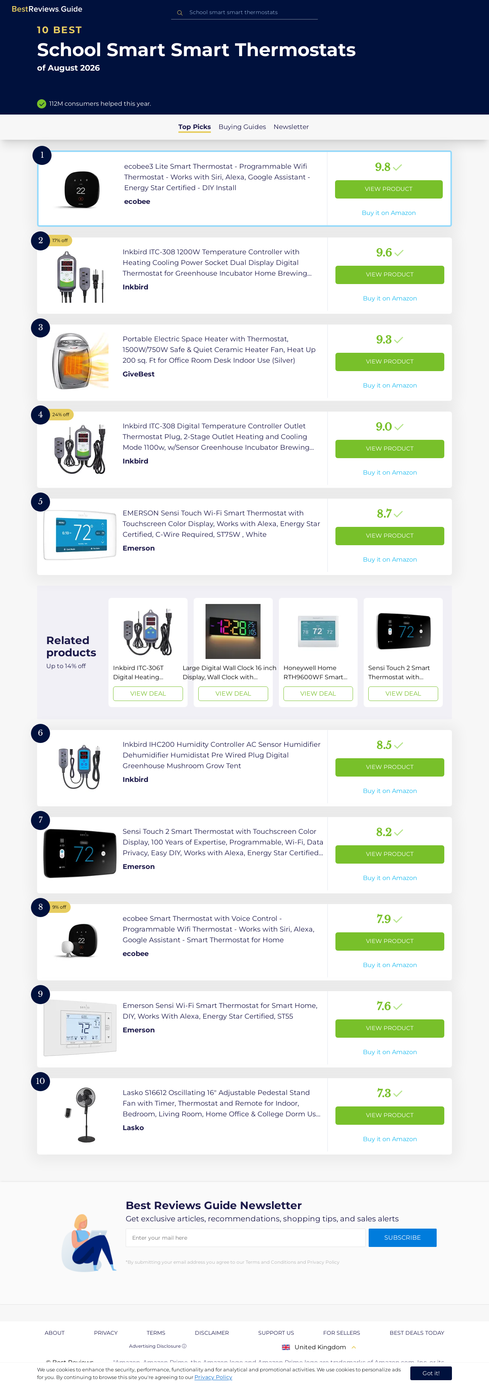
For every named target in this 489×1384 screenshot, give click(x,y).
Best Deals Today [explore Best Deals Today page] (417, 1332)
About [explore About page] (55, 1332)
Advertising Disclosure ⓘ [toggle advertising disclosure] (157, 1346)
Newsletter (291, 127)
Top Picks (194, 127)
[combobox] (244, 12)
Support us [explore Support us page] (276, 1332)
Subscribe (402, 1237)
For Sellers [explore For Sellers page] (341, 1332)
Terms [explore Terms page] (156, 1332)
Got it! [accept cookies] (431, 1373)
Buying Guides (242, 127)
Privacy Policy (213, 1377)
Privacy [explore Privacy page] (106, 1332)
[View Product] (244, 188)
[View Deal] (148, 652)
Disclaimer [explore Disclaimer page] (212, 1332)
